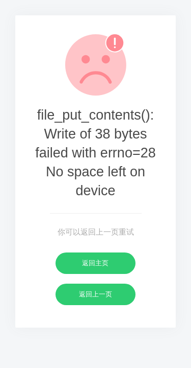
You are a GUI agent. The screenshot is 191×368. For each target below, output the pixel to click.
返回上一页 (95, 294)
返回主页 (95, 263)
